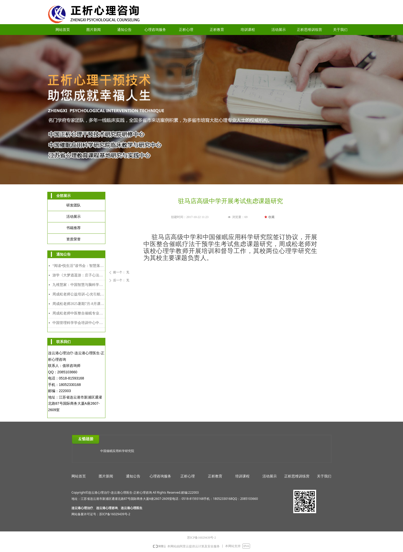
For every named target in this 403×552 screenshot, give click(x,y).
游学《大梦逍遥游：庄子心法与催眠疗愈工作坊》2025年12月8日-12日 (78, 275)
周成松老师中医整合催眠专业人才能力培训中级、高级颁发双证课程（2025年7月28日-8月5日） (78, 313)
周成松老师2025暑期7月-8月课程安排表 (78, 304)
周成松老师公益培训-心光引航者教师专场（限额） (78, 294)
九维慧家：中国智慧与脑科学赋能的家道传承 (78, 285)
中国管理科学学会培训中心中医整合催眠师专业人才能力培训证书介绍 (78, 323)
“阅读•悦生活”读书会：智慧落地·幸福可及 (78, 266)
